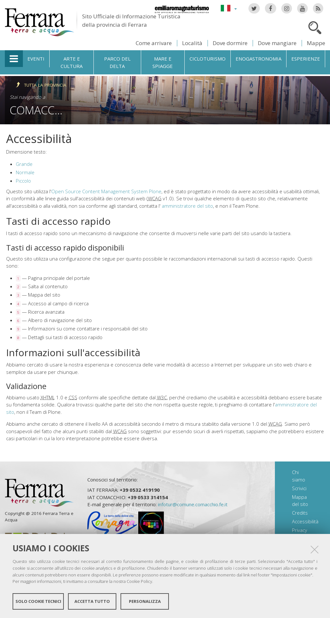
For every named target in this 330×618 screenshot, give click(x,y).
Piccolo (23, 180)
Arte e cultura (71, 62)
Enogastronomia (258, 58)
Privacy (299, 530)
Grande (24, 164)
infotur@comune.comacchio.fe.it (193, 504)
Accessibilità (305, 521)
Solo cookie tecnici (38, 601)
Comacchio (41, 110)
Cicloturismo (207, 58)
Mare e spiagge (162, 62)
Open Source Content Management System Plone (106, 191)
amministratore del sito (187, 206)
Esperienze (305, 58)
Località (192, 43)
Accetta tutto (92, 601)
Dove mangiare (277, 43)
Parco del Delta (117, 62)
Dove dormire (230, 43)
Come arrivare (154, 43)
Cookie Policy (139, 581)
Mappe (316, 43)
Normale (25, 172)
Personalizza (145, 601)
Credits (300, 512)
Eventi (35, 58)
